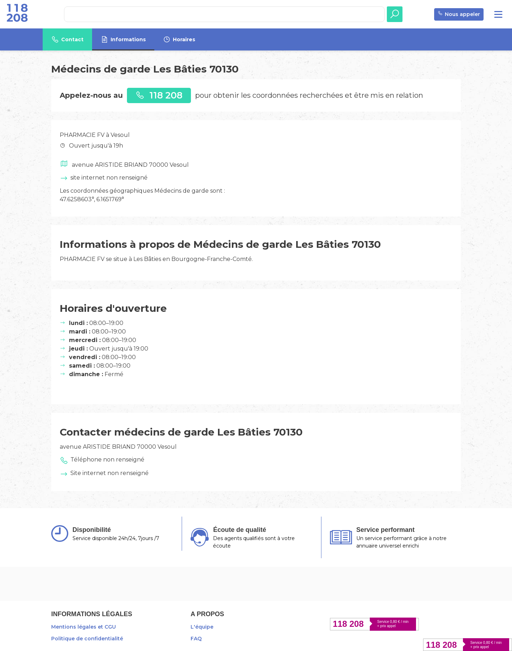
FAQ (196, 638)
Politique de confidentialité (87, 638)
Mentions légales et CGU (83, 627)
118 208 (158, 95)
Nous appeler (459, 14)
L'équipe (202, 627)
